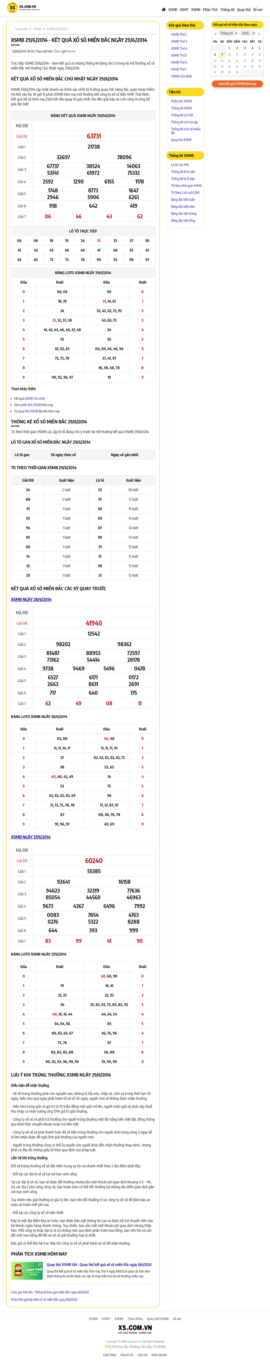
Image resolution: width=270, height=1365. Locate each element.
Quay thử (244, 9)
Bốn (229, 41)
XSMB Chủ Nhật (181, 76)
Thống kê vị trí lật (182, 115)
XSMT (184, 9)
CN (259, 41)
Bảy (252, 41)
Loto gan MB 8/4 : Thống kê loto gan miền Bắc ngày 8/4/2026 (50, 1292)
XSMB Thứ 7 (179, 69)
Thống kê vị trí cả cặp (184, 122)
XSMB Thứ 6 (179, 62)
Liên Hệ (142, 1355)
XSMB (172, 9)
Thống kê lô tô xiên (183, 172)
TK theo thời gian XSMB (186, 186)
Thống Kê (227, 9)
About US (126, 1355)
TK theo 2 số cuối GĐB (185, 192)
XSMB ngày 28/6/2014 (31, 599)
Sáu (244, 41)
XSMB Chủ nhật (35, 398)
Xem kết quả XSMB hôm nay (237, 84)
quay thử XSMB (28, 411)
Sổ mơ (257, 9)
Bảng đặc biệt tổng (183, 220)
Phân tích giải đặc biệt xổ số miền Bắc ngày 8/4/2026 (44, 1299)
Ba (222, 41)
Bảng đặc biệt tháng (184, 213)
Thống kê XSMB (181, 108)
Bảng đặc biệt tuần (183, 199)
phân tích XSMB (31, 405)
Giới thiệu (109, 1355)
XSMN (195, 9)
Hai (215, 41)
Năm (237, 41)
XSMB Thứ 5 (179, 55)
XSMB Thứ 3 (179, 41)
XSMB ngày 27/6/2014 (31, 836)
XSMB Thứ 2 (179, 34)
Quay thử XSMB (181, 140)
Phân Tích (210, 9)
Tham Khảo (135, 1319)
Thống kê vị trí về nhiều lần (186, 131)
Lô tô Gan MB (180, 165)
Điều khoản (159, 1355)
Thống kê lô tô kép (183, 179)
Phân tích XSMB (181, 101)
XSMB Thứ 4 (179, 48)
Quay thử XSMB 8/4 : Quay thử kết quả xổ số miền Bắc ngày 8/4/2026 (99, 1264)
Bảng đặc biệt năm (183, 206)
